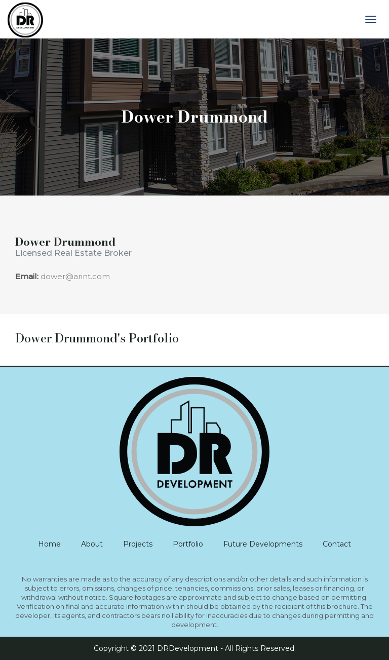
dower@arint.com (75, 276)
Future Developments (262, 544)
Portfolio (188, 544)
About (92, 544)
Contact (337, 544)
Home (49, 544)
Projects (137, 544)
